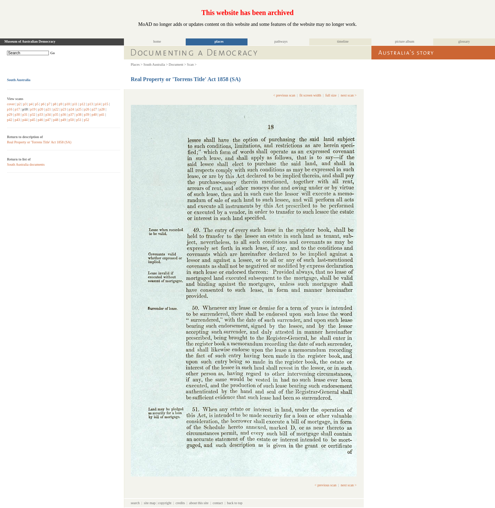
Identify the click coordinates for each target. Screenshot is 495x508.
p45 (32, 120)
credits (180, 503)
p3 (25, 104)
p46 (40, 120)
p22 (56, 109)
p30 (17, 114)
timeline (343, 41)
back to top (234, 503)
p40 (94, 114)
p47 (48, 120)
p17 (17, 109)
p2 (19, 104)
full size (331, 95)
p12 (82, 104)
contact (218, 503)
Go (52, 53)
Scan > (192, 64)
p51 (78, 120)
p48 (55, 120)
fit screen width (310, 95)
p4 (30, 104)
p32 (32, 114)
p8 (54, 104)
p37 (71, 114)
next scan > (349, 95)
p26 (86, 109)
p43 (17, 120)
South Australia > (155, 64)
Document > (177, 64)
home (157, 41)
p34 (48, 114)
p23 (63, 109)
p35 (55, 114)
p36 (63, 114)
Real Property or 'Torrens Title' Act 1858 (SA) (39, 142)
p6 (42, 104)
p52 (86, 120)
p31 (25, 114)
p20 (40, 109)
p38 (78, 114)
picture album (404, 41)
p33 (40, 114)
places (218, 41)
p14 (98, 104)
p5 (36, 104)
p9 (60, 104)
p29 (9, 114)
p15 (105, 104)
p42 (9, 120)
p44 (25, 120)
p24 (71, 109)
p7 (48, 104)
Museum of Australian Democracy (30, 41)
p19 (33, 109)
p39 (86, 114)
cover (11, 104)
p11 (74, 104)
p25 (79, 109)
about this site (199, 503)
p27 (94, 109)
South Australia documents (26, 164)
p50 (71, 120)
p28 (102, 109)
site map (150, 503)
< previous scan (284, 95)
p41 (101, 114)
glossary (464, 41)
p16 (9, 109)
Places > (137, 64)
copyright (164, 503)
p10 (67, 104)
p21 (48, 109)
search (135, 503)
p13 (90, 104)
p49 (63, 120)
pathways (281, 41)
